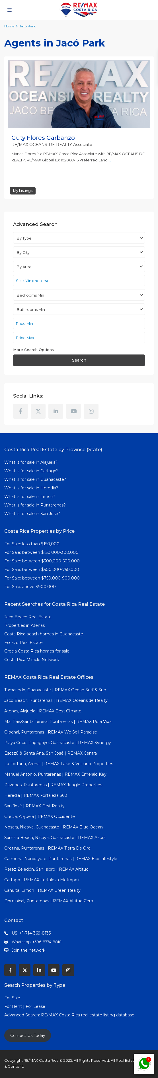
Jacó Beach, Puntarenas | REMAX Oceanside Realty (56, 700)
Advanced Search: (22, 1015)
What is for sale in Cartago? (31, 470)
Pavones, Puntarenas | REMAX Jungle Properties (53, 784)
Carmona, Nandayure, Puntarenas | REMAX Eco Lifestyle (60, 858)
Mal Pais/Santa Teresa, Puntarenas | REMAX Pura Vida (58, 721)
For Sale (12, 997)
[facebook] (20, 411)
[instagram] (91, 411)
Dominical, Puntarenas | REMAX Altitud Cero (48, 900)
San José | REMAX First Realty (34, 806)
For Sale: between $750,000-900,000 (42, 578)
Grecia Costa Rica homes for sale (36, 651)
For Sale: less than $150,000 (31, 543)
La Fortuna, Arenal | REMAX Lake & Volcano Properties (58, 763)
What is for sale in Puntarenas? (35, 505)
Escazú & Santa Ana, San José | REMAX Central (51, 753)
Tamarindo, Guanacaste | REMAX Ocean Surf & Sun (55, 689)
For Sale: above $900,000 (30, 586)
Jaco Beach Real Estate (28, 616)
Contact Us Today (27, 1035)
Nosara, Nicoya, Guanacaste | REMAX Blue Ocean (53, 827)
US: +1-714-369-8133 (31, 933)
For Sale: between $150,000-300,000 (41, 552)
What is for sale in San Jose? (32, 513)
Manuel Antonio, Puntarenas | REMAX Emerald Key (55, 774)
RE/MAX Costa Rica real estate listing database (88, 1015)
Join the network (28, 950)
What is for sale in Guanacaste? (35, 479)
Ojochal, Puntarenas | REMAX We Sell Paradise (50, 732)
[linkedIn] (55, 411)
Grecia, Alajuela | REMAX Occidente (39, 816)
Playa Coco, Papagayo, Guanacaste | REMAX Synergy (57, 742)
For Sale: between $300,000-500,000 (42, 561)
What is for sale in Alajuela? (31, 462)
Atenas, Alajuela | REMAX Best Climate (42, 711)
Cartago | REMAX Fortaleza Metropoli (41, 879)
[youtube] (73, 411)
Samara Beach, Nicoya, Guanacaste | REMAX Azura (55, 837)
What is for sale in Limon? (29, 496)
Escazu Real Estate (23, 642)
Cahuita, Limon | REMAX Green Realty (42, 890)
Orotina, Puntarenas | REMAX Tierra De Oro (47, 848)
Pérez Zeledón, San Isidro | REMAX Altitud (46, 869)
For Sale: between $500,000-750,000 (41, 569)
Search (79, 360)
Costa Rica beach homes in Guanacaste (43, 634)
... (109, 160)
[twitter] (38, 411)
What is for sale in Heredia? (31, 488)
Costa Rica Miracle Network (31, 659)
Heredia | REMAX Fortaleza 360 (35, 795)
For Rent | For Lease (24, 1006)
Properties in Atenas (24, 625)
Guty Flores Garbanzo (43, 137)
